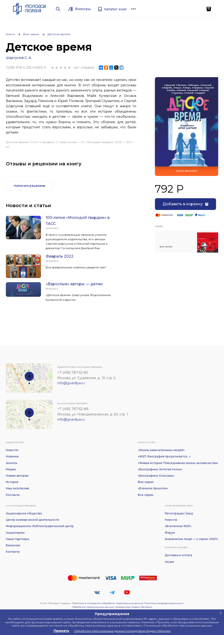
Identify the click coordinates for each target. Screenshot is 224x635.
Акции (169, 561)
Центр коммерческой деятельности (32, 519)
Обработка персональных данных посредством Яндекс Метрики (112, 606)
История (12, 482)
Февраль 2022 (59, 256)
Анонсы (11, 463)
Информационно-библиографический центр (40, 526)
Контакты (13, 495)
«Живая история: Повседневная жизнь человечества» (178, 463)
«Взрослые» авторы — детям (74, 284)
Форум (170, 532)
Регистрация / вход (179, 513)
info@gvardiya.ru (71, 383)
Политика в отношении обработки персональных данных (107, 603)
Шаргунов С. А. (19, 58)
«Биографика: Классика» (156, 475)
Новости (12, 450)
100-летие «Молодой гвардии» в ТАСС (78, 220)
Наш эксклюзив (17, 488)
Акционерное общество (24, 513)
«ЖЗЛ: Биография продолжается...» (164, 456)
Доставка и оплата (178, 555)
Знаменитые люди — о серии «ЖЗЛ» (191, 539)
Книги (10, 34)
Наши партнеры (17, 539)
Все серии (145, 495)
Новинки (12, 456)
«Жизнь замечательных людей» (161, 450)
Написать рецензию (29, 185)
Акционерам (15, 532)
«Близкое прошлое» (153, 488)
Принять (61, 631)
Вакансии (13, 545)
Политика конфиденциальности (164, 603)
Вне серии (31, 34)
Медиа (11, 469)
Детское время (59, 34)
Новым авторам (17, 475)
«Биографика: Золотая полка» (160, 469)
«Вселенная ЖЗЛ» (178, 526)
